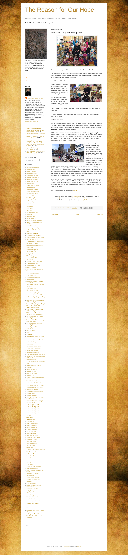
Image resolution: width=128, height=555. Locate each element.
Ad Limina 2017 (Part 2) (32, 411)
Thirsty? (28, 415)
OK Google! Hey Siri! (32, 291)
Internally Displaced (31, 495)
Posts (28, 78)
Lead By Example (31, 483)
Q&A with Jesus (30, 204)
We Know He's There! (32, 243)
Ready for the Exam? (32, 468)
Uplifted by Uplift (30, 216)
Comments (29, 81)
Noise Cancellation (31, 369)
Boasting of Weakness (32, 233)
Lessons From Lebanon (32, 352)
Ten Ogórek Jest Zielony (32, 212)
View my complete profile (31, 121)
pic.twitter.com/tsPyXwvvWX (77, 198)
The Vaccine (29, 208)
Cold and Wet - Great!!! (32, 503)
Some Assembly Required (33, 293)
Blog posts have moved (32, 167)
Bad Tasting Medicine (32, 423)
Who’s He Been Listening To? (34, 348)
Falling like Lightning (31, 491)
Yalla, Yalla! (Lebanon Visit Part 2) (35, 354)
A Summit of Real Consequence (35, 241)
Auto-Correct (29, 417)
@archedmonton (63, 198)
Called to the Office (31, 373)
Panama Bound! (30, 187)
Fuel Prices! (29, 334)
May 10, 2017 (83, 200)
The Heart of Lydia (31, 251)
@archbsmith (76, 196)
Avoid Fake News (31, 433)
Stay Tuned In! (30, 183)
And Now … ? (30, 375)
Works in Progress (31, 256)
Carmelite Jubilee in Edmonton (34, 245)
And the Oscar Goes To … (33, 177)
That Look (29, 287)
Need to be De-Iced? (32, 435)
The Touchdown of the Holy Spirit (35, 385)
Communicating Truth (32, 249)
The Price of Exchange (32, 273)
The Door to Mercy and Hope (34, 261)
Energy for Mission (31, 218)
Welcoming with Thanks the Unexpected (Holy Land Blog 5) (34, 313)
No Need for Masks (31, 454)
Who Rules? (29, 447)
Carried (28, 460)
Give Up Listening (31, 171)
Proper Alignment (31, 200)
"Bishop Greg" (30, 279)
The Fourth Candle (31, 439)
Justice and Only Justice (32, 185)
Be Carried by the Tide (32, 179)
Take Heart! (29, 206)
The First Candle (30, 445)
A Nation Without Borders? (33, 235)
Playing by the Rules (31, 425)
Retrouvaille (29, 344)
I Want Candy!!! (30, 419)
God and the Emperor (32, 342)
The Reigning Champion (32, 198)
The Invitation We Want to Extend (35, 237)
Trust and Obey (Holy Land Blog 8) (35, 304)
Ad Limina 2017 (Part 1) (32, 413)
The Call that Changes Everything (35, 284)
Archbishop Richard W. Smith (35, 98)
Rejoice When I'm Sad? (32, 192)
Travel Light (29, 464)
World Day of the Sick (32, 181)
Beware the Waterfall (32, 389)
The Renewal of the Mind (33, 277)
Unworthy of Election (32, 456)
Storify (75, 190)
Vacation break (30, 475)
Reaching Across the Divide (33, 365)
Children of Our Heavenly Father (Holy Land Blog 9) (35, 301)
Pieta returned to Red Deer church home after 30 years (35, 152)
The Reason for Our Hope (59, 9)
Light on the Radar (31, 289)
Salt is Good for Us (31, 427)
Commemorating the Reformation (35, 340)
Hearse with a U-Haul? (32, 478)
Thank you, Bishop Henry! (33, 437)
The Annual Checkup (32, 175)
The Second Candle (31, 443)
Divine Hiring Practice (32, 350)
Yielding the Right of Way (33, 265)
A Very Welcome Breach (32, 263)
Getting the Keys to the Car (33, 466)
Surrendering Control (32, 189)
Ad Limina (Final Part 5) (32, 405)
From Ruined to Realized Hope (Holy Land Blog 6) (34, 310)
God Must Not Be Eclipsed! (33, 383)
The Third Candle (31, 441)
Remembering (30, 202)
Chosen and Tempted (32, 173)
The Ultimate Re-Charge (33, 381)
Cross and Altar (30, 196)
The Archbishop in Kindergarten (34, 391)
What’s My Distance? (32, 497)
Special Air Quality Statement (34, 220)
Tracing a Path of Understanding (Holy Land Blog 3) (35, 320)
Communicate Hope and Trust (34, 387)
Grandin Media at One (32, 194)
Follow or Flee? (30, 403)
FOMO (28, 332)
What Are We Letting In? (33, 239)
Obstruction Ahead (31, 359)
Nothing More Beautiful (32, 514)
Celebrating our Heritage (33, 228)
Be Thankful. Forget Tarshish (34, 346)
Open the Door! (30, 330)
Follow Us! (29, 367)
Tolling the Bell (30, 254)
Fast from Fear (30, 421)
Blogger (79, 546)
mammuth (67, 546)
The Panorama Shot (31, 452)
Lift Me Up (29, 214)
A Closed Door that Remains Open (35, 449)
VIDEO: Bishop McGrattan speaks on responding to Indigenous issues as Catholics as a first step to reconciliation (35, 136)
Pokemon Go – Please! (32, 473)
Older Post (99, 214)
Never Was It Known (31, 226)
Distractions (29, 493)
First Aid (28, 462)
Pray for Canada (30, 499)
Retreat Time (29, 247)
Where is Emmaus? (31, 395)
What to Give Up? (31, 275)
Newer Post (55, 214)
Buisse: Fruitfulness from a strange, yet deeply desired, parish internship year (35, 130)
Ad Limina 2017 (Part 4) (32, 407)
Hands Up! (29, 458)
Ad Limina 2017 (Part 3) (32, 409)
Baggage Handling (31, 371)
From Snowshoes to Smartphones (35, 295)
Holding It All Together (32, 489)
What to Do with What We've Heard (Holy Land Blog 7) (34, 306)
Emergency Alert (30, 169)
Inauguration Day (31, 431)
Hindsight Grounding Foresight (34, 401)
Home (77, 214)
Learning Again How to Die (33, 501)
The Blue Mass (30, 393)
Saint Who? (29, 210)
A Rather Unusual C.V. (32, 429)
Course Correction (31, 267)
